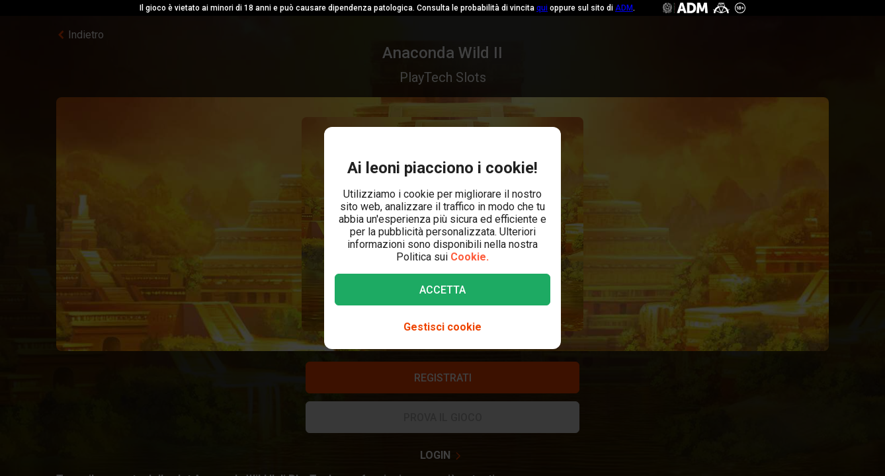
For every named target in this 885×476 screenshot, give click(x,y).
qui (542, 8)
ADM (624, 8)
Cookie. (469, 257)
